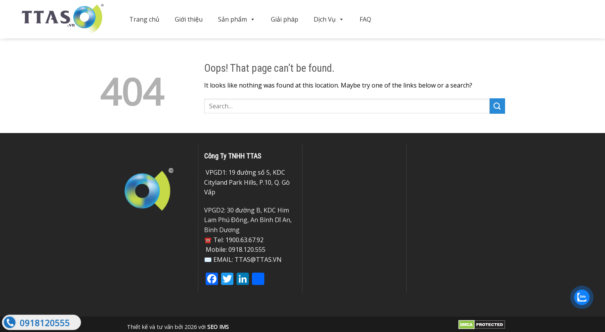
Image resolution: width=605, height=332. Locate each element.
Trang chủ (144, 19)
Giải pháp (284, 19)
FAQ (365, 19)
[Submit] (497, 105)
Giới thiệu (189, 19)
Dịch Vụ (329, 19)
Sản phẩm (236, 19)
